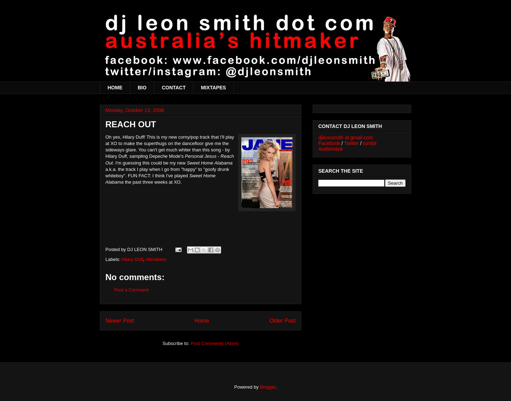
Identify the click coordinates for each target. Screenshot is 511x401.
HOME (115, 87)
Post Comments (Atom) (214, 343)
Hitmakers (155, 259)
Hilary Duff (132, 259)
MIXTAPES (213, 87)
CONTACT (174, 87)
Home (201, 321)
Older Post (282, 321)
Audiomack (330, 149)
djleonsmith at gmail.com (345, 137)
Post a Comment (131, 290)
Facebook (329, 143)
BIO (142, 87)
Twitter (351, 143)
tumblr (370, 143)
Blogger (267, 387)
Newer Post (119, 321)
